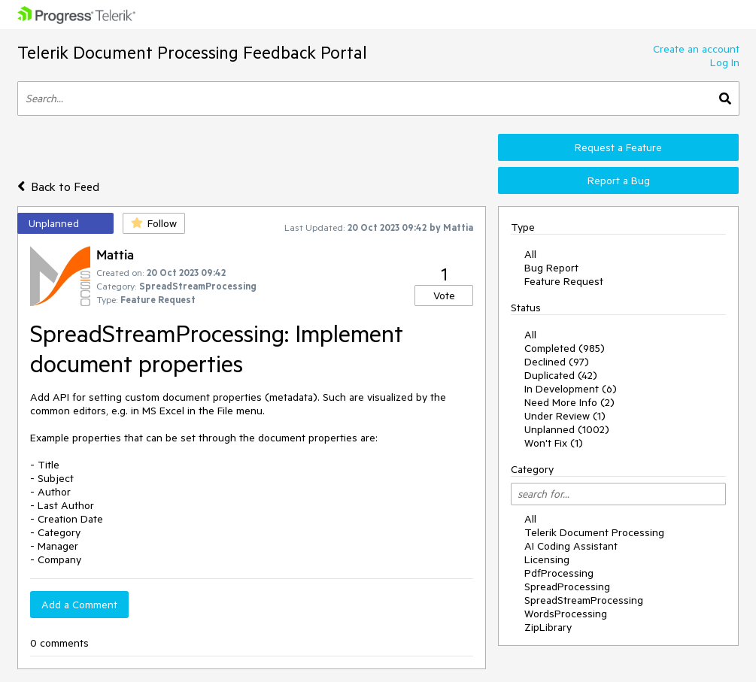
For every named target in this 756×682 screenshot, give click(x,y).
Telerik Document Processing (594, 532)
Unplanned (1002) (566, 429)
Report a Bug (618, 180)
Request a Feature (618, 147)
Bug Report (551, 267)
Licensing (546, 559)
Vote (444, 295)
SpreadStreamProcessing (583, 600)
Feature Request (563, 281)
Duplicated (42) (560, 375)
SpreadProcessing (567, 586)
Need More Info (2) (569, 402)
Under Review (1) (565, 416)
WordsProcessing (565, 613)
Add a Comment (79, 604)
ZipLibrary (548, 627)
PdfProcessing (559, 573)
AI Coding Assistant (571, 546)
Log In (724, 62)
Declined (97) (556, 361)
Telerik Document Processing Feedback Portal (192, 52)
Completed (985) (564, 348)
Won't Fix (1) (553, 443)
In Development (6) (570, 389)
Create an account (696, 49)
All (530, 254)
